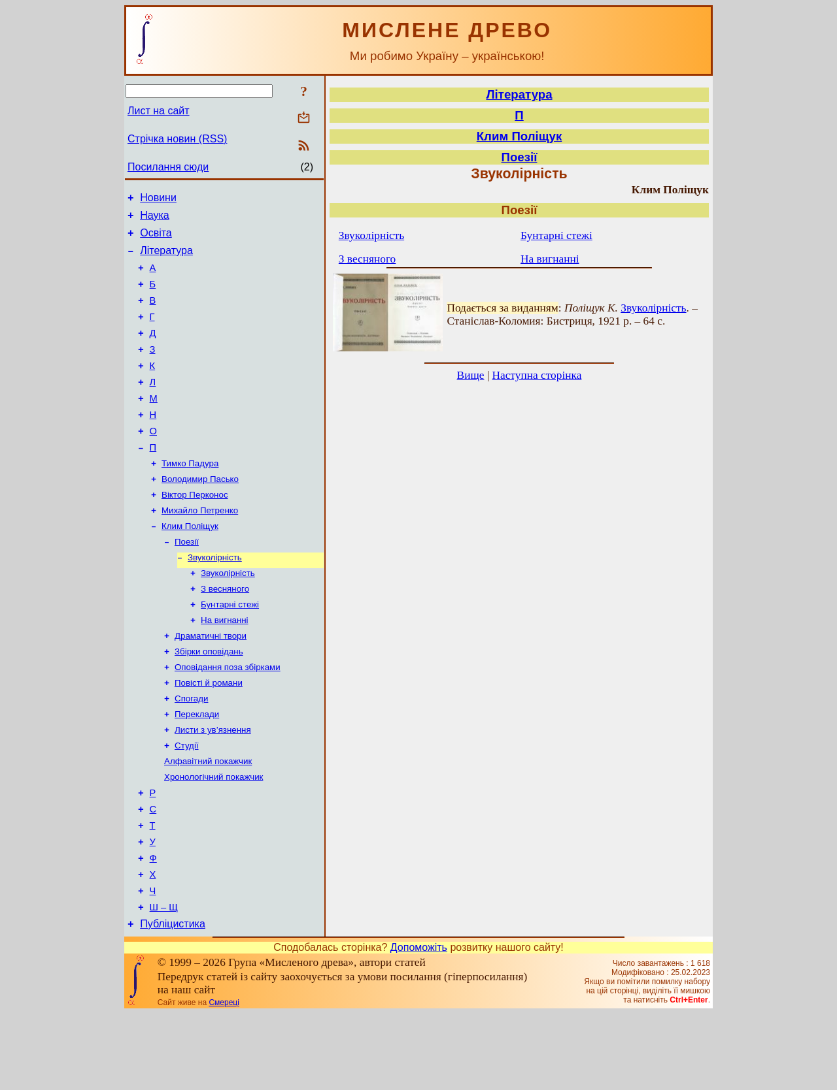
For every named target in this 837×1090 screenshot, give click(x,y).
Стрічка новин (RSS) (177, 138)
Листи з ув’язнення (213, 785)
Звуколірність (215, 598)
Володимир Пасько (200, 513)
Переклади (197, 768)
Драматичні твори (211, 683)
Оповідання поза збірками (228, 717)
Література (166, 258)
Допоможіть (418, 1023)
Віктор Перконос (195, 530)
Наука (154, 219)
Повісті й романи (209, 734)
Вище (471, 375)
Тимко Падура (190, 496)
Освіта (156, 238)
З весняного (225, 632)
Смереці (224, 1078)
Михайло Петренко (200, 547)
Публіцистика (172, 1000)
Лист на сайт (159, 110)
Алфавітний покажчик (208, 819)
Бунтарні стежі (230, 649)
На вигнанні (224, 666)
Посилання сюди (168, 166)
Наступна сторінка (537, 375)
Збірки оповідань (209, 700)
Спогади (191, 751)
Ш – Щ (164, 981)
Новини (158, 199)
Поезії (187, 581)
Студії (187, 802)
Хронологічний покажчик (213, 836)
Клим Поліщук (190, 564)
